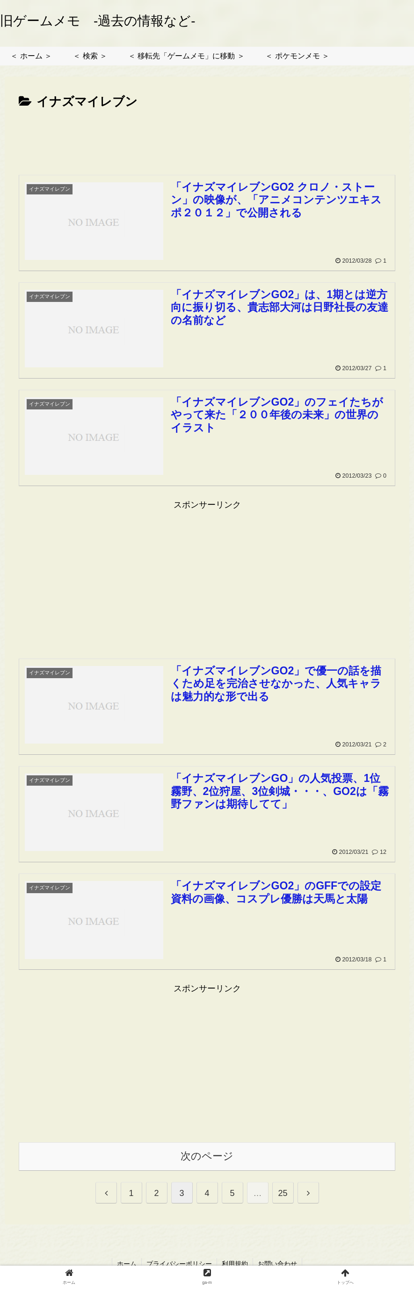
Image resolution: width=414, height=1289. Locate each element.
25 (282, 1193)
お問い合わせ (277, 1264)
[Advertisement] (207, 138)
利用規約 (235, 1264)
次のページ (207, 1156)
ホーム (127, 1264)
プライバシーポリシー (179, 1264)
